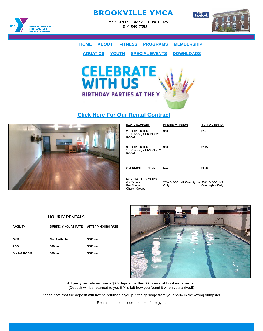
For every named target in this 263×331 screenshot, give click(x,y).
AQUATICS (93, 53)
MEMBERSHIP (187, 44)
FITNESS (128, 44)
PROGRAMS (155, 44)
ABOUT (106, 44)
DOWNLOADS (187, 53)
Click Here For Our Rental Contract (123, 115)
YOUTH (117, 53)
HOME (85, 44)
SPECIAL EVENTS (149, 53)
